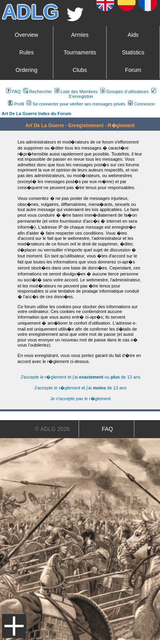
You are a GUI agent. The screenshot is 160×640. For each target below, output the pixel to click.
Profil (16, 104)
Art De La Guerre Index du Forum (36, 113)
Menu (14, 626)
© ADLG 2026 (52, 429)
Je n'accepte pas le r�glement (80, 398)
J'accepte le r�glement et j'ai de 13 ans (80, 387)
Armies (80, 35)
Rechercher (37, 91)
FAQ (13, 91)
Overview (26, 35)
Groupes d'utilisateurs (124, 91)
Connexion (141, 104)
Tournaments (80, 52)
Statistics (133, 52)
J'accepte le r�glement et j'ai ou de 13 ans (80, 377)
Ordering (26, 70)
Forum (133, 70)
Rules (26, 52)
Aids (133, 35)
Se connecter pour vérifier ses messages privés (76, 104)
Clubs (80, 70)
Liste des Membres (76, 91)
